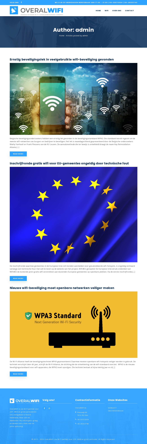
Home (61, 35)
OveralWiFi (49, 439)
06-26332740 (130, 2)
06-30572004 (116, 2)
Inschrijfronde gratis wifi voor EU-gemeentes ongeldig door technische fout (69, 163)
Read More (18, 154)
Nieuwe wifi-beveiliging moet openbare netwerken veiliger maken (62, 288)
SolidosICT (112, 408)
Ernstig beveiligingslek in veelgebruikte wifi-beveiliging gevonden (62, 59)
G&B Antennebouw (115, 411)
